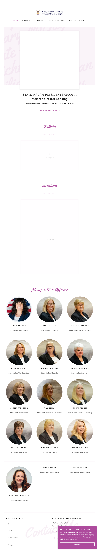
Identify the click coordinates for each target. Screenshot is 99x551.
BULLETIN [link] (26, 21)
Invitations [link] (40, 21)
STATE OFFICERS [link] (56, 21)
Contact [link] (71, 21)
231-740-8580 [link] (56, 487)
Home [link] (15, 21)
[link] (49, 12)
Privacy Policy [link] (37, 526)
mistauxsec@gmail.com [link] (60, 493)
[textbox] (26, 478)
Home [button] (10, 543)
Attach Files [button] (12, 513)
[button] (82, 21)
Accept (78, 544)
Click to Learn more (49, 110)
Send (26, 520)
